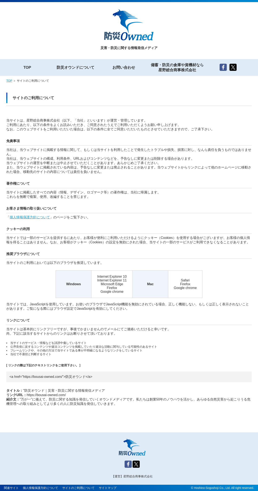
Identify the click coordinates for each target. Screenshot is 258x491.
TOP (27, 67)
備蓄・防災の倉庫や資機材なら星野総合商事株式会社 (177, 67)
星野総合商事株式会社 (138, 476)
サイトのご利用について (78, 488)
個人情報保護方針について (30, 217)
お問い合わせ (123, 67)
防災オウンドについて (75, 67)
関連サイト (11, 488)
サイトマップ (107, 488)
